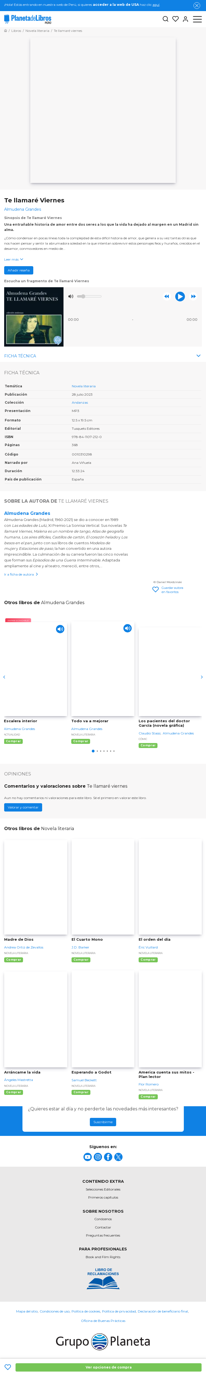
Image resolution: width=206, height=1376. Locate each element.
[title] (87, 1157)
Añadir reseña (19, 270)
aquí (155, 4)
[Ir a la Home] (5, 31)
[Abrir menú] (197, 19)
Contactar (103, 1227)
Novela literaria (84, 386)
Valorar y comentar (23, 807)
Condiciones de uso (55, 1311)
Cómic (143, 739)
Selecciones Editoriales (103, 1189)
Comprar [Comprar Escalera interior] (13, 741)
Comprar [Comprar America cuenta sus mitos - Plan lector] (148, 1096)
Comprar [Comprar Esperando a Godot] (80, 1092)
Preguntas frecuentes (103, 1235)
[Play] (60, 629)
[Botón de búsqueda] (165, 19)
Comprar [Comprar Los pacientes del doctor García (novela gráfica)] (148, 745)
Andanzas (80, 402)
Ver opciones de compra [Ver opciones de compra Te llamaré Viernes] (109, 1367)
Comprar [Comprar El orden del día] (148, 960)
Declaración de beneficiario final (163, 1311)
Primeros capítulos (103, 1197)
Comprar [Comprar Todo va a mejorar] (80, 741)
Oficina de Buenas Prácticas (103, 1321)
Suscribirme (103, 1122)
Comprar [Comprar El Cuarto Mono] (80, 960)
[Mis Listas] (174, 19)
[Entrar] (184, 19)
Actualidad (12, 734)
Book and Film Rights (103, 1257)
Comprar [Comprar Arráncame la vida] (13, 1092)
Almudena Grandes (27, 513)
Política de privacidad (119, 1311)
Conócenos (103, 1219)
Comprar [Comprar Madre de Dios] (13, 960)
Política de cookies (86, 1311)
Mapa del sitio (27, 1311)
